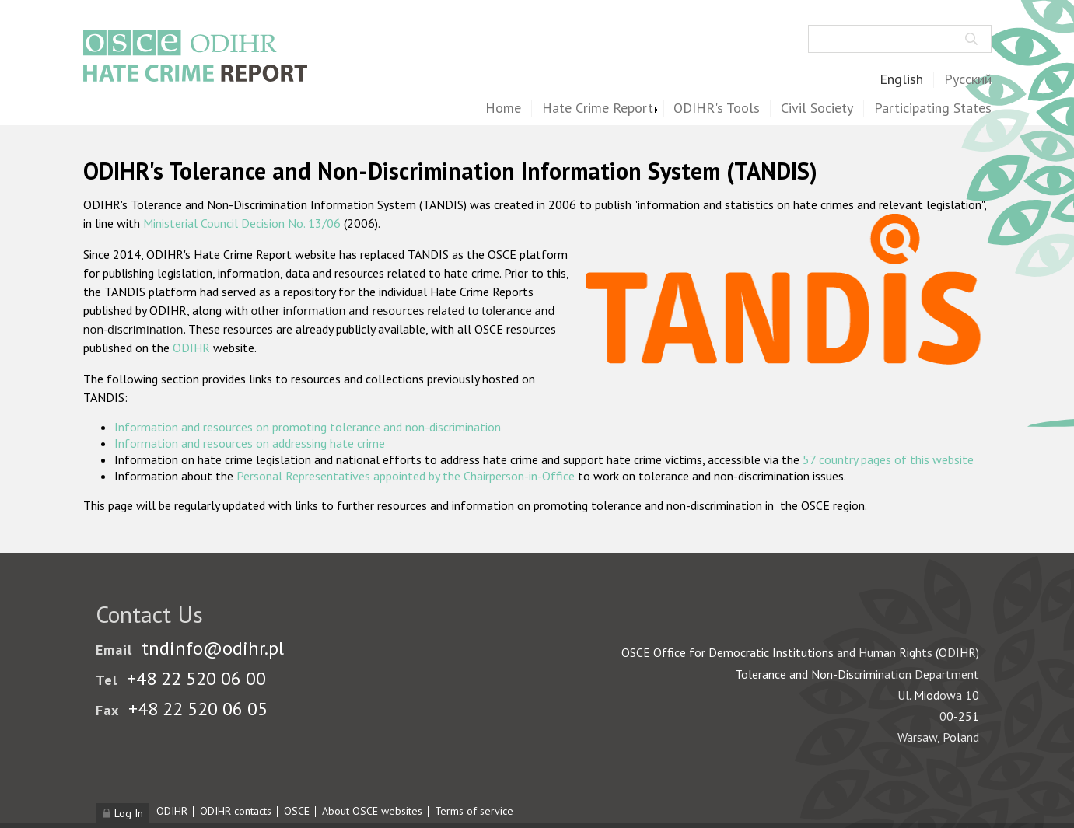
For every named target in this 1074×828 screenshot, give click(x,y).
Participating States (933, 108)
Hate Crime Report (597, 108)
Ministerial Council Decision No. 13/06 (242, 223)
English (901, 80)
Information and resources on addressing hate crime (249, 443)
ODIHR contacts (235, 811)
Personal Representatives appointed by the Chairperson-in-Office (405, 476)
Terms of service (474, 811)
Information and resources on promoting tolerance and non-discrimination (307, 427)
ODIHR (191, 347)
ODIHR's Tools (716, 108)
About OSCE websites (372, 811)
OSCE (297, 811)
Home (503, 108)
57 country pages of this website (888, 459)
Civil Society (817, 108)
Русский (968, 80)
